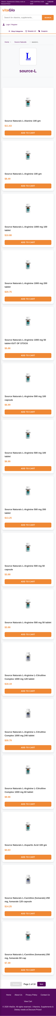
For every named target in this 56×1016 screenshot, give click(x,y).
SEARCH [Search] (47, 18)
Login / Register (9, 24)
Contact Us (45, 995)
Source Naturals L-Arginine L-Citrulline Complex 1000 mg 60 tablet (25, 790)
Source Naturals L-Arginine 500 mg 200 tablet (25, 511)
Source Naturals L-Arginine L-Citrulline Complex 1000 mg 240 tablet (25, 734)
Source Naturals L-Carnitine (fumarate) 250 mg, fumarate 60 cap (27, 956)
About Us (18, 995)
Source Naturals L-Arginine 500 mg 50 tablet (28, 622)
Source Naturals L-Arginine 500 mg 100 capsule (25, 398)
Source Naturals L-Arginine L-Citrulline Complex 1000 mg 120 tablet (25, 677)
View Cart (28, 1001)
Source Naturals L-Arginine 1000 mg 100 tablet (26, 229)
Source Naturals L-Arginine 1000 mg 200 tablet (26, 285)
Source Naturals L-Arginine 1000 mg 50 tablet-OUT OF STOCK (25, 342)
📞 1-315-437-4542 (49, 2)
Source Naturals (20, 42)
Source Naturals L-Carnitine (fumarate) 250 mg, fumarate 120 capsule (27, 900)
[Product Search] (22, 17)
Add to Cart (28, 133)
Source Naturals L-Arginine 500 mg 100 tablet (25, 455)
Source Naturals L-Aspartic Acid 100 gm (26, 845)
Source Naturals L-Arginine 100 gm (23, 174)
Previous (16, 984)
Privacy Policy (31, 995)
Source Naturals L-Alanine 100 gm (23, 121)
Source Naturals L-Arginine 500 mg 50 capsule (25, 568)
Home (7, 42)
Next (41, 984)
